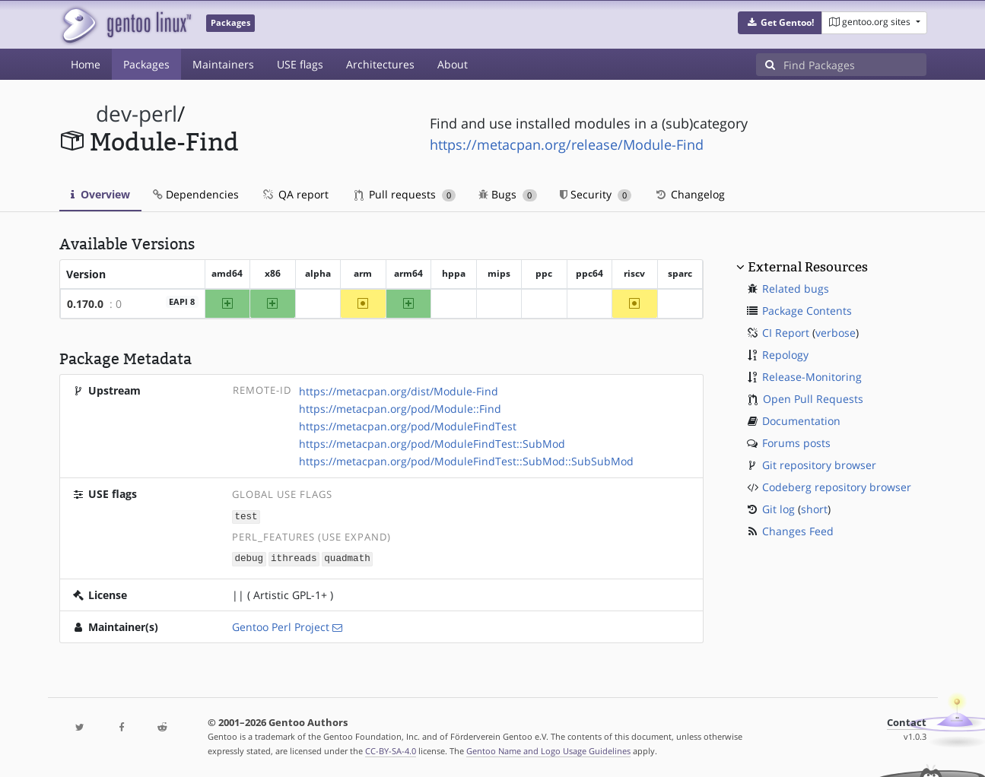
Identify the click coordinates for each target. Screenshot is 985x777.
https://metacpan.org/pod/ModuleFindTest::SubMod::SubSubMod (466, 461)
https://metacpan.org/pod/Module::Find (400, 408)
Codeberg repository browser (836, 487)
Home (85, 64)
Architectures (380, 64)
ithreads (293, 557)
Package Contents (807, 310)
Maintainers (223, 64)
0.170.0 (85, 304)
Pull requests (405, 194)
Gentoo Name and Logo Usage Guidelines (548, 749)
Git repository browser (819, 465)
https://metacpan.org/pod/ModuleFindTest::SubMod (432, 443)
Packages (146, 64)
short (814, 509)
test (245, 515)
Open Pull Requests (813, 399)
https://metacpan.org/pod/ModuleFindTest (407, 426)
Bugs (507, 194)
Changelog (689, 194)
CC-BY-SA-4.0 (390, 749)
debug (248, 557)
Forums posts (796, 443)
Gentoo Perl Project (280, 625)
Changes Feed (798, 531)
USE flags (300, 64)
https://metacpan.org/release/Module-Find (567, 144)
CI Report (785, 332)
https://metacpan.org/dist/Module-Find (398, 391)
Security (596, 194)
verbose (835, 332)
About (452, 64)
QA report (295, 194)
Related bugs (795, 288)
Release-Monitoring (812, 376)
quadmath (347, 557)
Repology (785, 354)
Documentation (801, 421)
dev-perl (136, 114)
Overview (100, 194)
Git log (778, 509)
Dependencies (196, 194)
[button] (780, 22)
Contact (906, 721)
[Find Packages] (854, 64)
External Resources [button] (808, 266)
